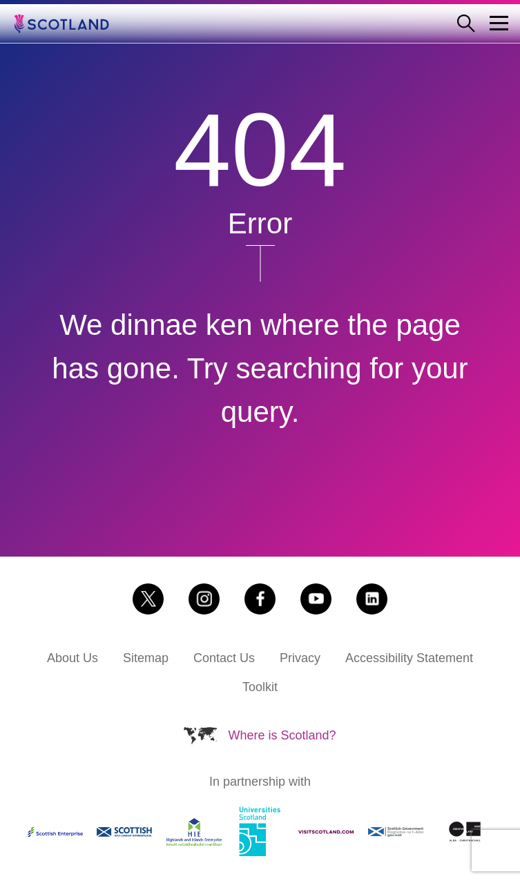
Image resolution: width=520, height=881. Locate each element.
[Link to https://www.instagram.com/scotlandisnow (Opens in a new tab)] (204, 598)
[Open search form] (471, 23)
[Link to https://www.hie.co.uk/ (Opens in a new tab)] (194, 832)
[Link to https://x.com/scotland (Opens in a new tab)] (148, 598)
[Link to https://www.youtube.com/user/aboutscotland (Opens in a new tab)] (315, 598)
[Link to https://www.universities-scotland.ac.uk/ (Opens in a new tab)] (259, 832)
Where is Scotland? (282, 735)
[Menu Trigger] (499, 23)
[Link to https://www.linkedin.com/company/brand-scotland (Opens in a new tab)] (371, 598)
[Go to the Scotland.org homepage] (71, 23)
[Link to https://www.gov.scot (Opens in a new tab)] (395, 832)
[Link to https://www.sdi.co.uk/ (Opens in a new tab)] (124, 831)
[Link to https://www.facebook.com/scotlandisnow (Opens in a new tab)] (260, 598)
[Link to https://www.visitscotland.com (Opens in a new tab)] (326, 832)
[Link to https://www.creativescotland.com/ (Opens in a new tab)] (464, 832)
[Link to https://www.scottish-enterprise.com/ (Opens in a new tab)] (55, 832)
